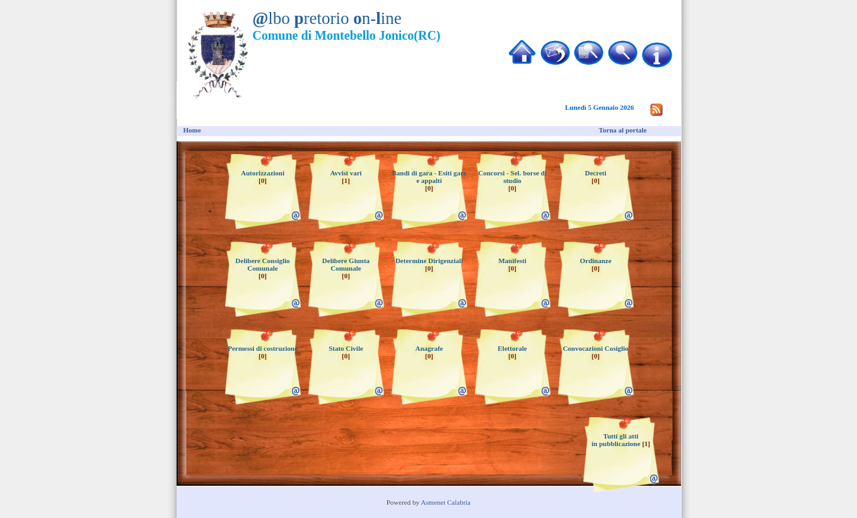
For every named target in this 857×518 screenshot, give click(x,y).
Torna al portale (623, 130)
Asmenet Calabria (445, 502)
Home (192, 130)
